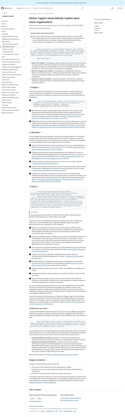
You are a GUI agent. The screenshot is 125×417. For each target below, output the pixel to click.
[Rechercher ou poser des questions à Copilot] (58, 8)
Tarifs (60, 411)
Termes (43, 411)
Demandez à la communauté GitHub (71, 398)
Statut (56, 411)
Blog (75, 411)
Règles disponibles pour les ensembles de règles (46, 181)
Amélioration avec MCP (39, 308)
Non (39, 398)
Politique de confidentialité (35, 401)
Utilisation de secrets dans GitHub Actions (45, 163)
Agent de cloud (49, 13)
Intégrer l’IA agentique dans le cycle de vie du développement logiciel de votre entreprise (58, 127)
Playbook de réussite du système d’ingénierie (42, 382)
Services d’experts (68, 411)
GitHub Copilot (8, 16)
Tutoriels (41, 13)
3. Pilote (34, 186)
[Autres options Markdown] (111, 19)
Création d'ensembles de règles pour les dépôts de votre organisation (61, 179)
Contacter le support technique (69, 400)
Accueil (4, 13)
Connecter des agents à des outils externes (56, 158)
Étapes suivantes (38, 360)
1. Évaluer (34, 87)
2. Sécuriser (35, 132)
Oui (32, 398)
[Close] (120, 2)
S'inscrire (120, 8)
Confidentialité (49, 411)
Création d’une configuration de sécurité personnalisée (49, 170)
